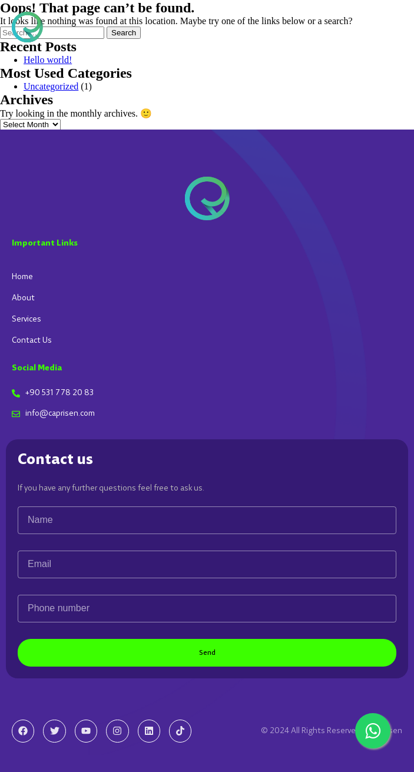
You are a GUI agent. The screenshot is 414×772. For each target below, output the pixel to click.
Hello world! (48, 60)
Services (26, 319)
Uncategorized (51, 86)
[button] (392, 27)
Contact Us (32, 340)
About (23, 297)
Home (22, 276)
